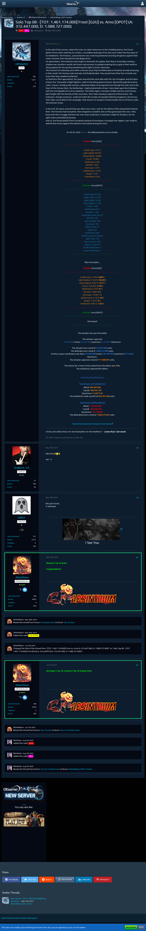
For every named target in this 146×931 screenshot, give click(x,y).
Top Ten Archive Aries (69, 730)
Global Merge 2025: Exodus (80, 769)
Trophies (10, 83)
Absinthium (18, 619)
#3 (137, 498)
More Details (131, 927)
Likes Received (13, 77)
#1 (137, 44)
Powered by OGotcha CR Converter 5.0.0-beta (91, 424)
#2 (137, 448)
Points (9, 80)
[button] (3, 3)
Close (141, 927)
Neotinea (17, 740)
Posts (9, 86)
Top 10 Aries (69, 622)
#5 (137, 665)
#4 (137, 557)
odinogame (39, 30)
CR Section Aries (47, 622)
